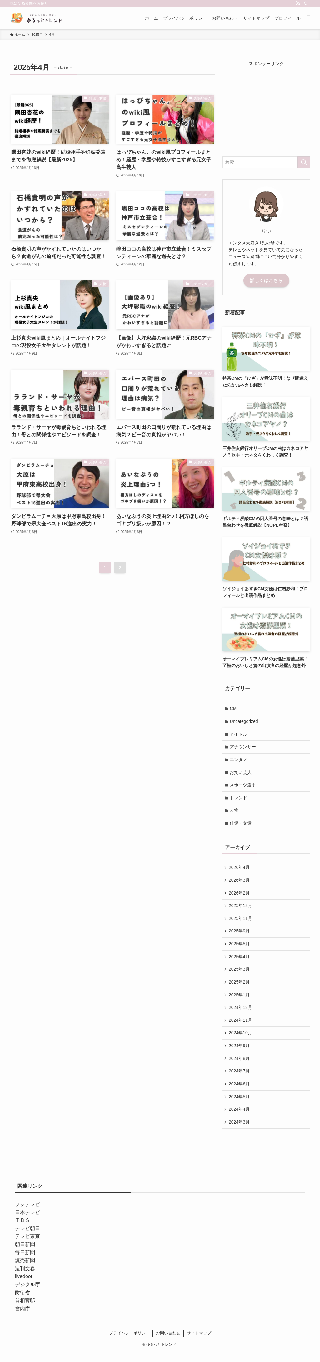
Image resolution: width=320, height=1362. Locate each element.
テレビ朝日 (27, 1237)
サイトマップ (199, 1342)
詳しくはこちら (266, 280)
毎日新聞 (25, 1262)
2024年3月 (239, 1131)
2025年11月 (240, 922)
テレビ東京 (27, 1245)
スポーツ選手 (243, 787)
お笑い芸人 (241, 773)
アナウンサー (243, 747)
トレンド (239, 799)
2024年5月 (239, 1105)
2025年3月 (239, 974)
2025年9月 (239, 935)
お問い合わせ (168, 1342)
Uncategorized (244, 721)
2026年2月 (239, 896)
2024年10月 (240, 1039)
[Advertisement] (266, 106)
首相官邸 (25, 1309)
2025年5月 (239, 948)
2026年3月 (239, 883)
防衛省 (22, 1302)
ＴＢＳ (22, 1229)
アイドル (239, 734)
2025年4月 (239, 961)
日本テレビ (27, 1221)
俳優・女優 (241, 825)
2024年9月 (239, 1053)
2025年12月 (240, 909)
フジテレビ (27, 1213)
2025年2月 (239, 987)
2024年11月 (240, 1027)
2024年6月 (239, 1092)
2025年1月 (239, 1000)
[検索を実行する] (304, 162)
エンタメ (239, 760)
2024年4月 (239, 1118)
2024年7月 (239, 1079)
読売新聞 (25, 1269)
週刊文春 (25, 1278)
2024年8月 (239, 1065)
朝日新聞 (25, 1253)
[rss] (298, 3)
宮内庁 (22, 1318)
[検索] (306, 3)
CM (233, 708)
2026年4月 (239, 870)
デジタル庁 (27, 1294)
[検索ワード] (266, 162)
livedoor (23, 1285)
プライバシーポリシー (129, 1342)
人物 (234, 813)
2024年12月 (240, 1013)
